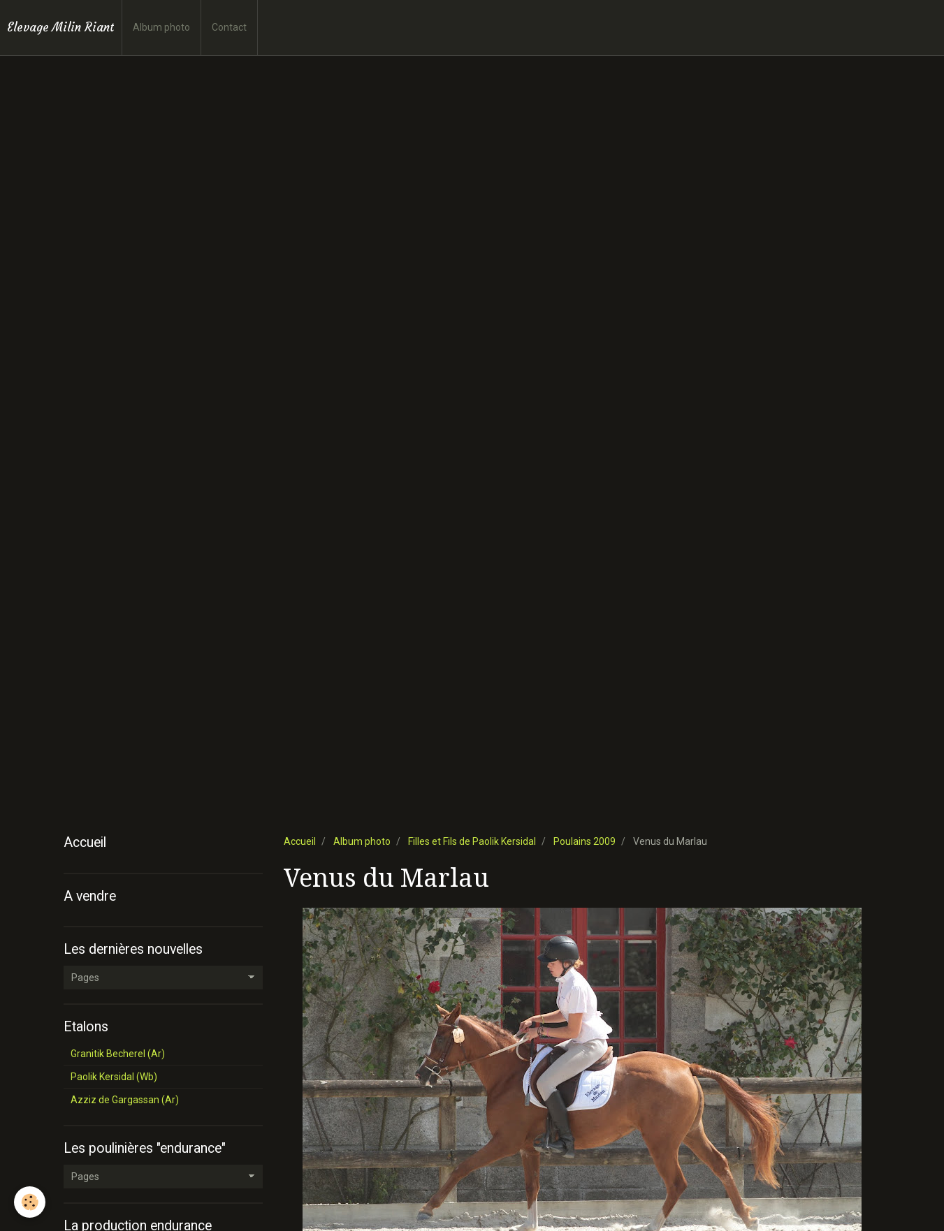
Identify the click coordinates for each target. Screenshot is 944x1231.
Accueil (300, 841)
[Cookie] (29, 1202)
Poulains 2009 (584, 841)
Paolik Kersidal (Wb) (114, 1076)
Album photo (161, 27)
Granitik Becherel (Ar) (118, 1053)
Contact (229, 27)
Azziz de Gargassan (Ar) (125, 1099)
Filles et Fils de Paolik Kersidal (472, 841)
